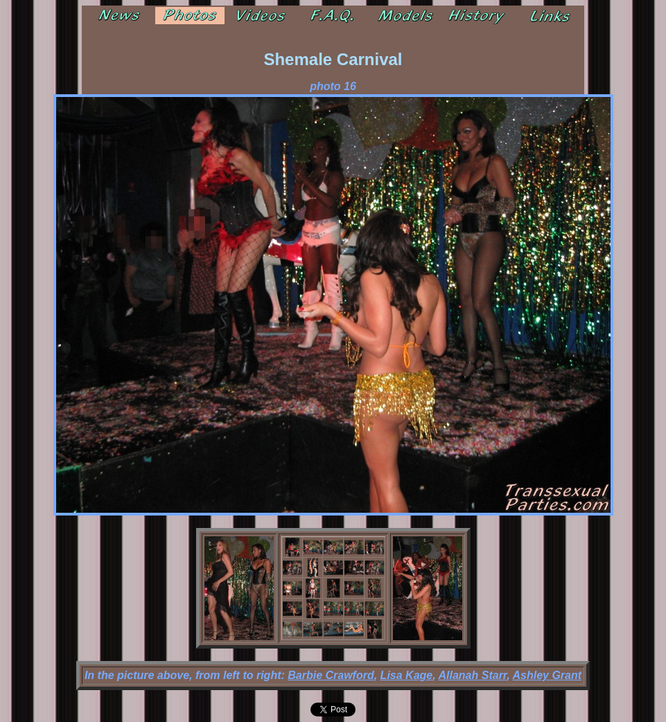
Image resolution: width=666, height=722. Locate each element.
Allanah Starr (473, 675)
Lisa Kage (406, 675)
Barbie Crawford (331, 675)
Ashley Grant (547, 675)
